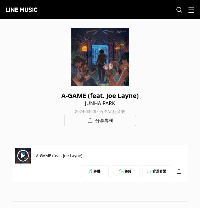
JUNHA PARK (100, 103)
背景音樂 (156, 171)
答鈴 (125, 171)
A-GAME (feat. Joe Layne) (59, 155)
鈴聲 (94, 171)
